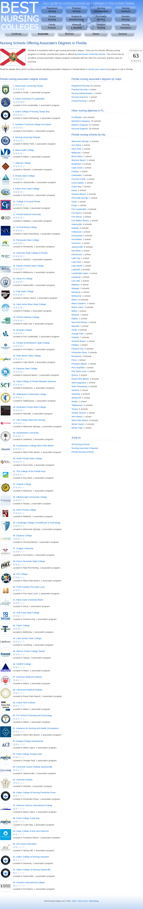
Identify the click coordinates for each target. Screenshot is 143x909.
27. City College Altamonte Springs (29, 420)
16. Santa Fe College (23, 278)
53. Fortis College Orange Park (27, 754)
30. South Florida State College (27, 458)
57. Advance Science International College (32, 805)
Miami (74, 299)
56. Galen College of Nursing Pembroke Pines (34, 792)
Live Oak (76, 281)
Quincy (75, 375)
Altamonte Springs (80, 141)
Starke (75, 401)
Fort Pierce (77, 216)
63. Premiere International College (29, 882)
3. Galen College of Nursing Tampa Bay (31, 111)
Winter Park (77, 428)
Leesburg (76, 277)
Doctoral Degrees (80, 128)
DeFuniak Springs (80, 198)
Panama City (78, 348)
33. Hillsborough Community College (30, 497)
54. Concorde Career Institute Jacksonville (32, 767)
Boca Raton (77, 156)
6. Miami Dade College (23, 150)
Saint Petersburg (79, 386)
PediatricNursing (101, 26)
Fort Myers (77, 213)
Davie (74, 190)
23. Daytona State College (25, 368)
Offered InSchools (136, 55)
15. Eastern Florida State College (28, 266)
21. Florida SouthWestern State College (31, 343)
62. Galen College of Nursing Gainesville (32, 869)
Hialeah (75, 228)
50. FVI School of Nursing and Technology (32, 715)
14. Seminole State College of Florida (30, 253)
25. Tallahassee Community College (29, 394)
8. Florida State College (24, 176)
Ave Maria (76, 145)
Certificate (16, 34)
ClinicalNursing (52, 18)
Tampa (75, 409)
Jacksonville (77, 247)
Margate (75, 288)
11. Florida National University (27, 214)
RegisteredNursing (52, 9)
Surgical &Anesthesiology (76, 18)
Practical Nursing (79, 89)
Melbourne (76, 296)
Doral (74, 201)
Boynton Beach (79, 160)
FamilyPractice (52, 26)
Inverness (76, 243)
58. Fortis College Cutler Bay (26, 818)
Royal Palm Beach (80, 379)
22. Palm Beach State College (27, 355)
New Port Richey (79, 322)
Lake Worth (77, 266)
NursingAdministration (101, 9)
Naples (75, 318)
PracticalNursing (76, 9)
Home (74, 901)
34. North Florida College (24, 510)
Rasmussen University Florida (91, 54)
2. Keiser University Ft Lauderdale (28, 98)
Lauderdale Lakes (80, 273)
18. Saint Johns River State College (29, 304)
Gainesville (77, 224)
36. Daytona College (22, 535)
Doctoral (122, 34)
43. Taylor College (21, 625)
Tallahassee (77, 405)
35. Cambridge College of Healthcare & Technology (36, 522)
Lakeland (76, 269)
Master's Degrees (80, 125)
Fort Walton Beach (80, 220)
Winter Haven (78, 424)
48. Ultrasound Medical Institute (27, 689)
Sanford (75, 390)
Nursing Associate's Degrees (85, 448)
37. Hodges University (23, 548)
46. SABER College (22, 664)
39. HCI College (20, 574)
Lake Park (76, 262)
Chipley (75, 171)
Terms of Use (83, 901)
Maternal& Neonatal (76, 26)
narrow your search (97, 69)
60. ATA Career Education (25, 844)
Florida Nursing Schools (83, 452)
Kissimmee (77, 254)
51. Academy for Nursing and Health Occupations (36, 728)
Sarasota (76, 394)
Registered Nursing (80, 85)
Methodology (94, 901)
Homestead (77, 235)
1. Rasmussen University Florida (28, 86)
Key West (76, 250)
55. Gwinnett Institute (23, 779)
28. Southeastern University (26, 433)
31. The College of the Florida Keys (29, 471)
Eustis (74, 205)
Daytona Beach (79, 194)
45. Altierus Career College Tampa (29, 651)
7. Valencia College (22, 163)
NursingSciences (125, 9)
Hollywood (76, 232)
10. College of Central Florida (26, 201)
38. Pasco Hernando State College (29, 561)
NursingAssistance (125, 26)
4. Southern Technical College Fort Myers (32, 124)
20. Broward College (22, 330)
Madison (75, 284)
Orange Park (77, 333)
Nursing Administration (82, 93)
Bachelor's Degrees (81, 121)
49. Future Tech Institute (24, 702)
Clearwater (77, 175)
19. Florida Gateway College (26, 317)
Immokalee (77, 239)
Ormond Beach (79, 341)
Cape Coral (77, 167)
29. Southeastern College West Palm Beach (33, 445)
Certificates (77, 117)
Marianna (76, 292)
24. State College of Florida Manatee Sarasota (34, 381)
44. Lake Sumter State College (27, 638)
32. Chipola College (22, 484)
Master (96, 34)
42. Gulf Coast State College (26, 612)
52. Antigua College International (28, 741)
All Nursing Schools (81, 444)
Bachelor (69, 34)
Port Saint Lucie (79, 371)
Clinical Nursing (79, 101)
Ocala (74, 330)
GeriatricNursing (125, 18)
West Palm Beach (80, 420)
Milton (74, 311)
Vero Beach (77, 416)
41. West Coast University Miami (28, 600)
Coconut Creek (78, 179)
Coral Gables (78, 183)
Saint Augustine (79, 382)
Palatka (75, 345)
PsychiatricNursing (101, 18)
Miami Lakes (77, 307)
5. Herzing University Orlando (26, 137)
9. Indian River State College (26, 188)
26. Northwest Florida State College (29, 407)
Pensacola (76, 356)
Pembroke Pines (79, 352)
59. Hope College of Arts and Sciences (31, 831)
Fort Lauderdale (79, 209)
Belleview (76, 152)
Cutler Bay (76, 186)
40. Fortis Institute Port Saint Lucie (29, 587)
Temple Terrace (79, 413)
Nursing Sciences (80, 97)
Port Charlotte (78, 367)
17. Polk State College (23, 291)
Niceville (75, 326)
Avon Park (76, 149)
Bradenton (76, 164)
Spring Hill (76, 397)
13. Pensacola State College (26, 240)
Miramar (75, 315)
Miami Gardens (79, 303)
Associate (43, 34)
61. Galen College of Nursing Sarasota (31, 857)
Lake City (76, 258)
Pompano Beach (79, 364)
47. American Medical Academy (27, 677)
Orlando (75, 337)
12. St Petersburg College (25, 227)
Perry (74, 360)
